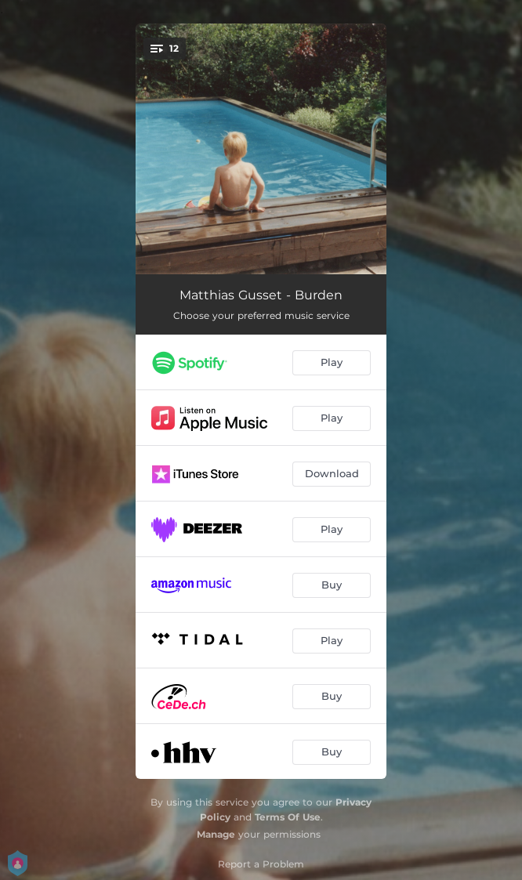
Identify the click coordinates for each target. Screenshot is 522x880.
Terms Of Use (288, 817)
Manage (216, 834)
